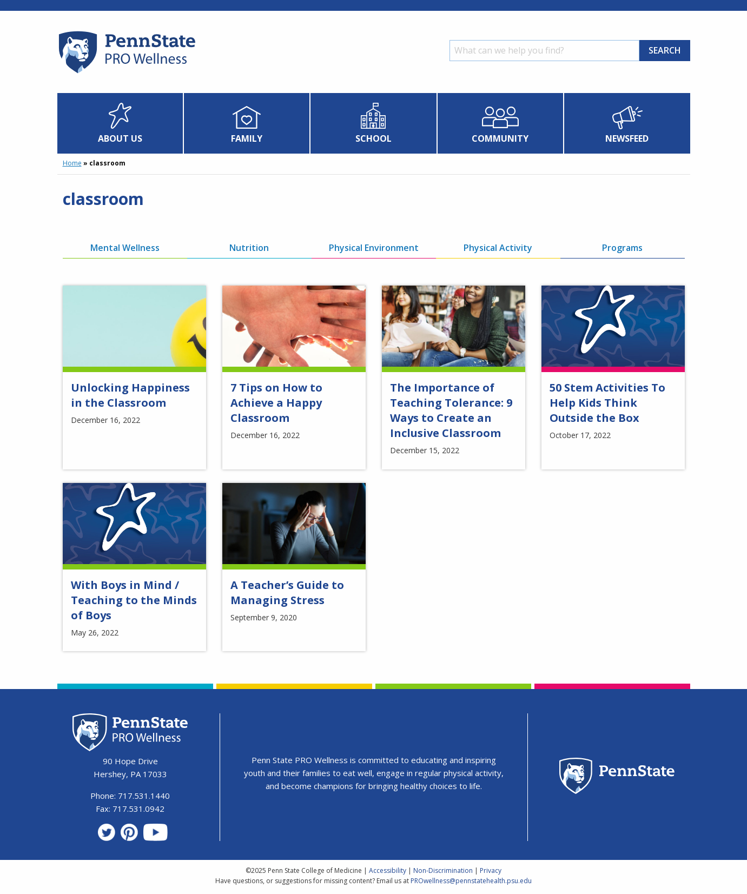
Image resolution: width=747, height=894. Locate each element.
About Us (120, 138)
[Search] (544, 50)
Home (72, 163)
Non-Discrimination (443, 870)
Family (246, 138)
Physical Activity (498, 248)
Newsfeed (627, 138)
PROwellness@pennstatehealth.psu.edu (471, 880)
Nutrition (249, 248)
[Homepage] (126, 73)
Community (500, 138)
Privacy (490, 870)
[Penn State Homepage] (617, 777)
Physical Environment (374, 248)
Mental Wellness (125, 248)
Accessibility (387, 870)
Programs (622, 248)
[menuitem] (120, 123)
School (373, 138)
